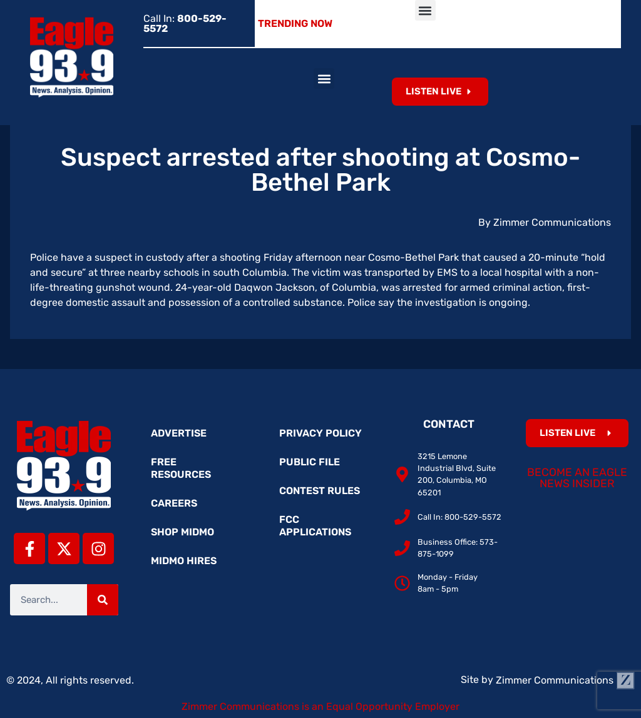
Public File (309, 462)
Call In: (185, 23)
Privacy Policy (320, 433)
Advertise (179, 433)
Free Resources (181, 468)
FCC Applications (315, 525)
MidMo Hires (184, 561)
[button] (425, 10)
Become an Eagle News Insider (577, 478)
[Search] (102, 599)
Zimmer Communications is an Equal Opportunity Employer (320, 706)
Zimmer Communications (565, 680)
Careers (174, 503)
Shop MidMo (182, 532)
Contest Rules (319, 491)
